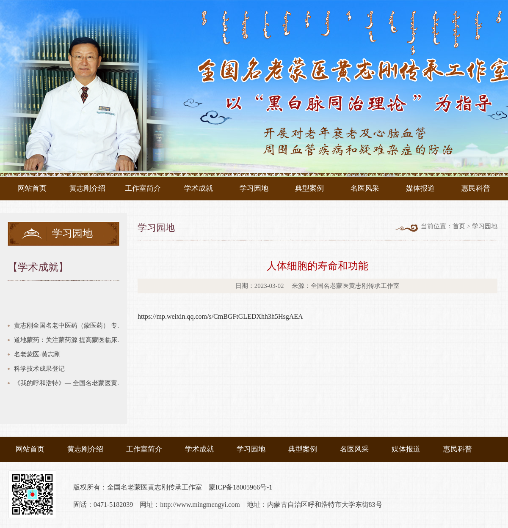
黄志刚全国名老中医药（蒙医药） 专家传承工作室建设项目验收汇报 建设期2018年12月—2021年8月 (70, 325)
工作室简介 (143, 188)
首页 (459, 226)
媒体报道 (420, 188)
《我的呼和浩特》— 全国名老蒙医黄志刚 (70, 383)
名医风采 (365, 188)
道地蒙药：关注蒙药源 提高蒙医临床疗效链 (70, 339)
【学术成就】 (38, 267)
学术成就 (198, 188)
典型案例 (309, 188)
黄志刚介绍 (87, 188)
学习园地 (254, 188)
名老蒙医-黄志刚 (37, 354)
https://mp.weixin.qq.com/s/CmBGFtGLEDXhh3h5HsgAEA (220, 316)
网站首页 (32, 188)
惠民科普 (475, 188)
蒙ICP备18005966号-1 (240, 487)
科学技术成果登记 (39, 368)
